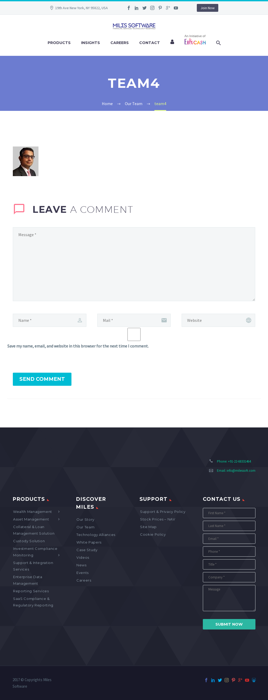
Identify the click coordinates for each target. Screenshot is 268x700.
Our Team (85, 527)
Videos (82, 557)
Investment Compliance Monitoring (35, 551)
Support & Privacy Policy (163, 511)
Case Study (87, 550)
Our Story (85, 519)
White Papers (89, 542)
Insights (90, 42)
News (81, 565)
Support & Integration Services (33, 566)
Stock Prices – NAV (157, 519)
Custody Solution (29, 541)
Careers (119, 42)
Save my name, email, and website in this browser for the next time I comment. (78, 346)
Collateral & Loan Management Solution (33, 530)
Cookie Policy (153, 534)
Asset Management (31, 519)
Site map (148, 527)
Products (59, 42)
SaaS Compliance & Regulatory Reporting (33, 601)
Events (82, 573)
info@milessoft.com (241, 470)
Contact (149, 42)
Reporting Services (31, 591)
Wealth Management (32, 511)
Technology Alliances (95, 535)
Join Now (207, 8)
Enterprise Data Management (27, 580)
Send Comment (42, 379)
